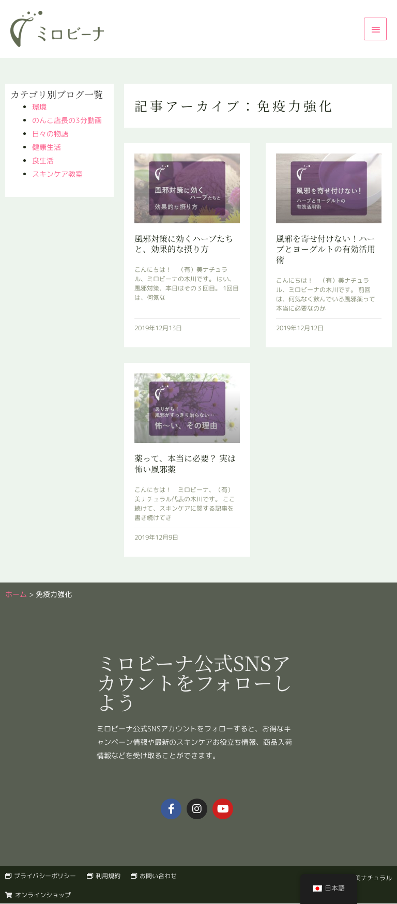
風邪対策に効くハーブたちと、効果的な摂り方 (183, 244)
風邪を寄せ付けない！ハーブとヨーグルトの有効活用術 (325, 249)
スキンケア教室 (57, 174)
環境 (39, 107)
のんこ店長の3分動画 (67, 120)
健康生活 (46, 147)
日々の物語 (50, 134)
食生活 (43, 160)
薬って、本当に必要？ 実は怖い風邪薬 (185, 463)
